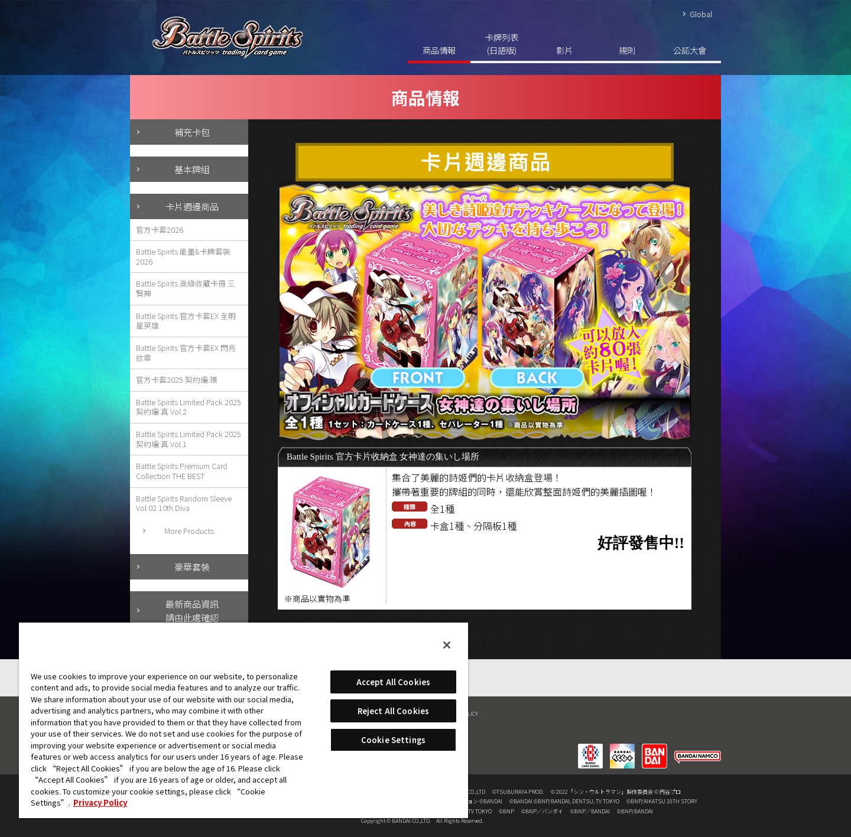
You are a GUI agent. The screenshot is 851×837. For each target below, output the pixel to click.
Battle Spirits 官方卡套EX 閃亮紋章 (186, 352)
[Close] (447, 645)
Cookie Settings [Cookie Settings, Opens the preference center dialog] (393, 739)
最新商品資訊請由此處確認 (192, 610)
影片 (564, 50)
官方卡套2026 (159, 229)
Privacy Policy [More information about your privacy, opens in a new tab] (100, 802)
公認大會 (689, 50)
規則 (627, 50)
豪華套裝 (192, 566)
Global (701, 13)
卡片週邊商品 (192, 206)
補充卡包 (192, 131)
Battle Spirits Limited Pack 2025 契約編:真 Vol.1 (188, 439)
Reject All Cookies (393, 711)
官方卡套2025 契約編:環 (176, 379)
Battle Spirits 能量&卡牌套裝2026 (183, 256)
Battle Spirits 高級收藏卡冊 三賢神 (185, 288)
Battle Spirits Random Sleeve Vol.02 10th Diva (184, 503)
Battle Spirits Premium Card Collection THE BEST (182, 470)
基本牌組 (192, 168)
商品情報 (439, 50)
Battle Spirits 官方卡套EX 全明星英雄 (186, 320)
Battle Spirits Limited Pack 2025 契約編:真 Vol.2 (188, 407)
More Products (189, 530)
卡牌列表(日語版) (501, 43)
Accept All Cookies (393, 682)
